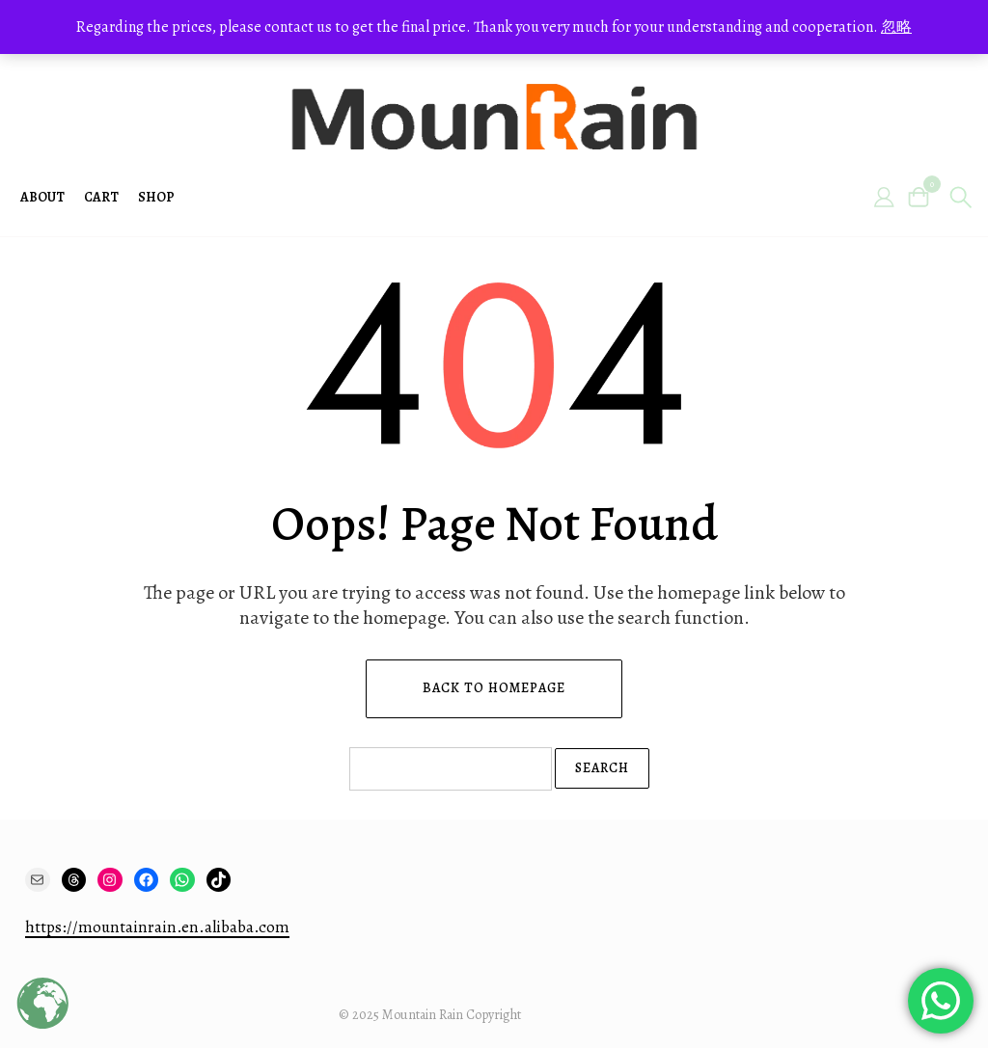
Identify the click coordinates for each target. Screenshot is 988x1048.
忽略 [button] (896, 27)
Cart (101, 197)
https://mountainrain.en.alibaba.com (157, 927)
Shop (156, 197)
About (42, 197)
